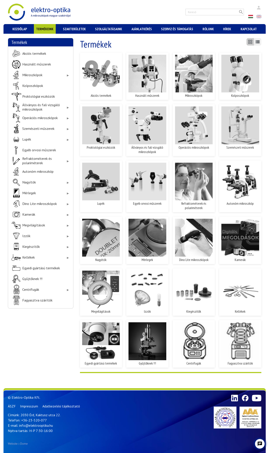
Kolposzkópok (32, 86)
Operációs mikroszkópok (40, 118)
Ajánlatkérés (142, 29)
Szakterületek (74, 29)
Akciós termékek (34, 53)
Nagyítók (29, 182)
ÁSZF (12, 406)
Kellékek (28, 257)
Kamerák (28, 214)
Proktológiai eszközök (38, 96)
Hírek (227, 29)
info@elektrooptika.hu (36, 425)
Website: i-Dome (18, 444)
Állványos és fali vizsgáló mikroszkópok (41, 107)
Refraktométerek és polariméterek (37, 161)
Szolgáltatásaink (108, 29)
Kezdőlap (19, 29)
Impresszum (29, 406)
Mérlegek (29, 193)
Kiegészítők (31, 247)
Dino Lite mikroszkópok (39, 204)
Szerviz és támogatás (177, 29)
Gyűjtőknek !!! (32, 279)
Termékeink (45, 29)
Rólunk (208, 29)
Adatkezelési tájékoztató (61, 406)
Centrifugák (30, 289)
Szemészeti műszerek (38, 129)
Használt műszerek (36, 64)
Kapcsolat (249, 29)
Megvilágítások (33, 225)
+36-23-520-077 (34, 420)
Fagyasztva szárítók (37, 300)
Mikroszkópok (32, 75)
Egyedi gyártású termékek (41, 268)
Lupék (26, 139)
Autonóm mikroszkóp (38, 171)
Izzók (26, 236)
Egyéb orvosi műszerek (39, 150)
